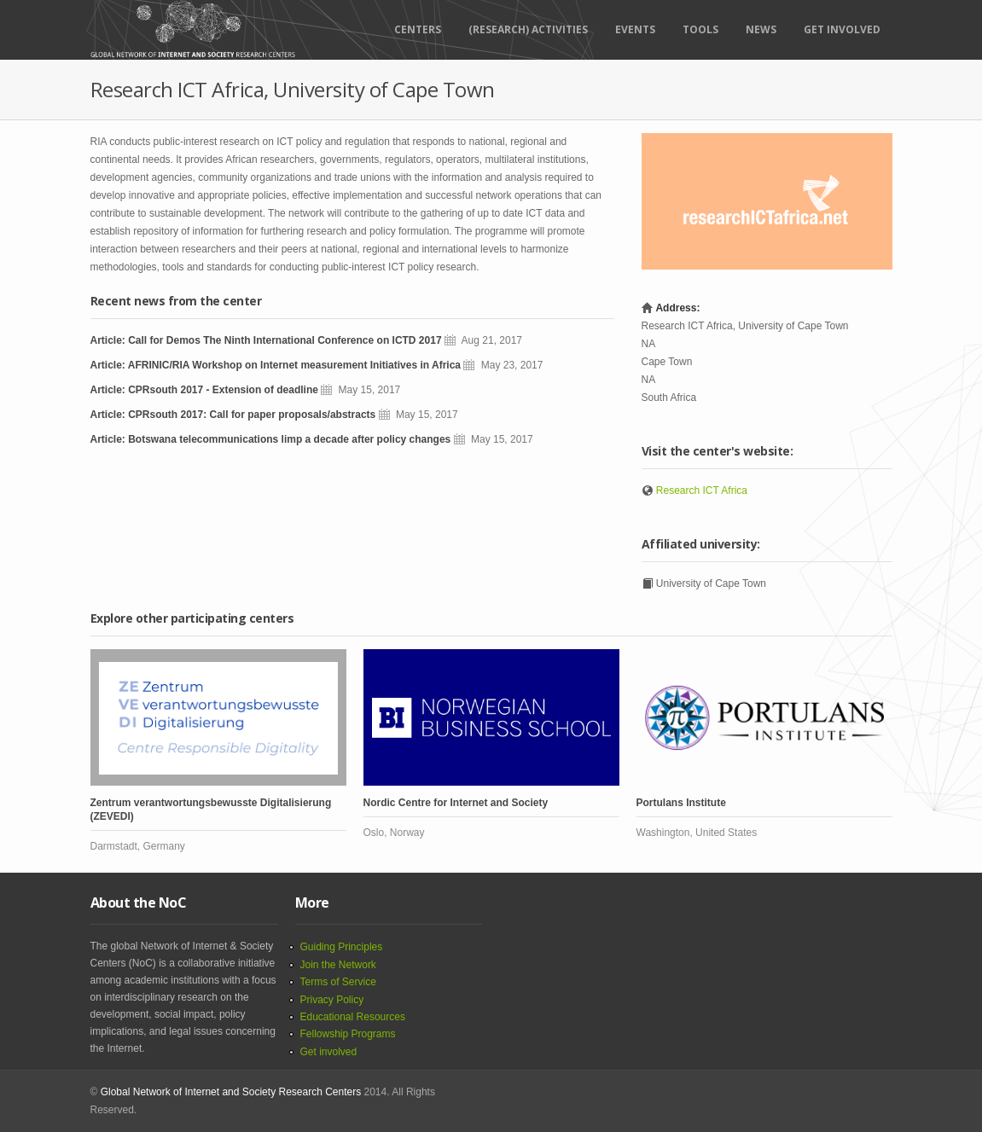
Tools (700, 29)
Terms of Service (338, 982)
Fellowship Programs (348, 1034)
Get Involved (842, 29)
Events (635, 29)
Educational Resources (352, 1017)
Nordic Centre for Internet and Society (456, 803)
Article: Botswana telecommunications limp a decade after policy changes (270, 439)
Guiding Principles (341, 947)
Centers (417, 29)
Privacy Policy (332, 1000)
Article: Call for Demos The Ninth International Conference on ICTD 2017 (266, 340)
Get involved (328, 1052)
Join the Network (338, 965)
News (761, 29)
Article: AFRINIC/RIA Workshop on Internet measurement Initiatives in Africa (276, 365)
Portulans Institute (681, 803)
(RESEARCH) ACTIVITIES (528, 29)
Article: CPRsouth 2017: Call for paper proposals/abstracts (233, 415)
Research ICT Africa (701, 490)
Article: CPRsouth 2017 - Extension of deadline (204, 390)
